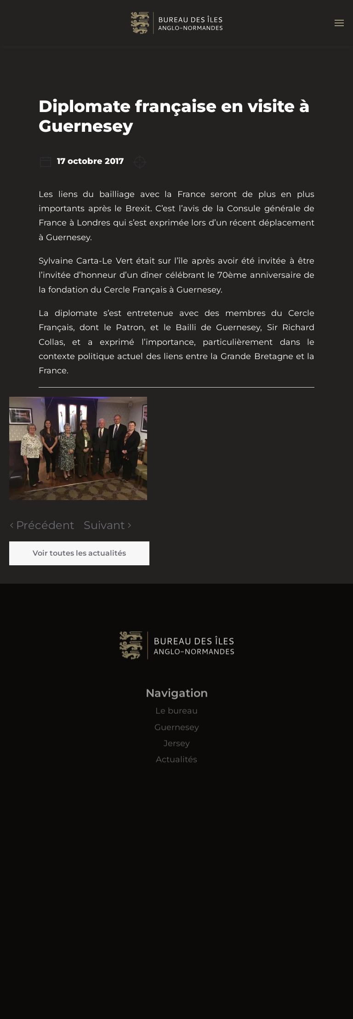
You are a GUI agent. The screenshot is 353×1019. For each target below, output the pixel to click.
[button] (339, 23)
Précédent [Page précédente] (42, 525)
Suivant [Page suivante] (107, 525)
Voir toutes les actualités (79, 553)
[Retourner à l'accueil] (176, 23)
